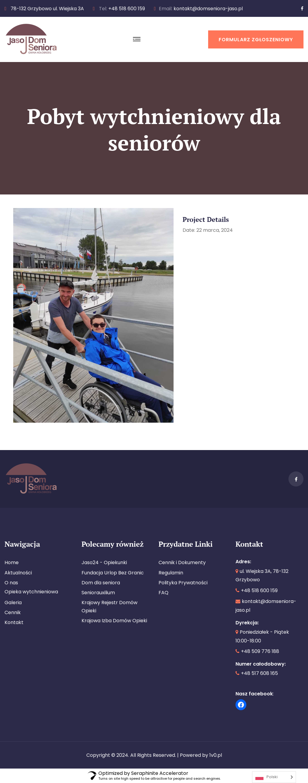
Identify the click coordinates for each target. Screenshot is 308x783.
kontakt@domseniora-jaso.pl (208, 8)
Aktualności (18, 572)
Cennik (13, 612)
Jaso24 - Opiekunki (104, 562)
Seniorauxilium (98, 592)
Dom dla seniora (101, 582)
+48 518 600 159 (126, 8)
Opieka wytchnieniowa (31, 591)
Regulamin (171, 572)
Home (12, 562)
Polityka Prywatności (183, 582)
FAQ (163, 592)
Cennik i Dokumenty (182, 562)
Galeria (13, 602)
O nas (11, 582)
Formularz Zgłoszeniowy (256, 39)
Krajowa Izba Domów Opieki (114, 620)
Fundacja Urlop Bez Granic (113, 572)
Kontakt (14, 622)
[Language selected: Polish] (274, 777)
